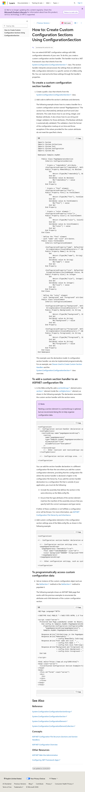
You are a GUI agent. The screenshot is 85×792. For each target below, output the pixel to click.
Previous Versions (43, 23)
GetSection (43, 584)
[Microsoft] (4, 3)
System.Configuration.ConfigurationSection (49, 64)
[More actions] (81, 23)
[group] (59, 247)
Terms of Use (7, 787)
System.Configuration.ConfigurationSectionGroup (51, 711)
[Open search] (74, 3)
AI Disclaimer (7, 784)
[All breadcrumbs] (34, 23)
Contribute (39, 784)
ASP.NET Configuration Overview (45, 744)
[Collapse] (27, 21)
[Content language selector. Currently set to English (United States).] (13, 778)
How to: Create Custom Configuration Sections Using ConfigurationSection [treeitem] (14, 32)
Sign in (80, 3)
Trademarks (18, 787)
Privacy (48, 784)
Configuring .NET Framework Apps (45, 760)
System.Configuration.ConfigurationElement (49, 721)
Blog (30, 784)
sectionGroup (63, 388)
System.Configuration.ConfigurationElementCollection (53, 726)
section (39, 391)
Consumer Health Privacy (63, 784)
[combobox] (15, 26)
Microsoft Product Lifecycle (15, 12)
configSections (64, 391)
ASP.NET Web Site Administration (45, 755)
